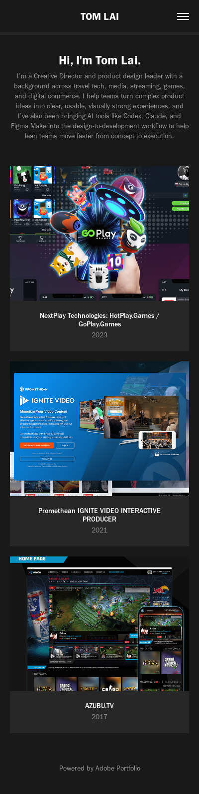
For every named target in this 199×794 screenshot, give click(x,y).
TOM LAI (100, 16)
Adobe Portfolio (118, 768)
